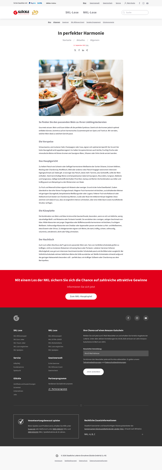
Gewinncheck (53, 370)
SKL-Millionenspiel (20, 336)
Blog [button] (84, 3)
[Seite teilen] (75, 50)
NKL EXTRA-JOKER (55, 339)
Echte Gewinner (53, 363)
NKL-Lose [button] (90, 12)
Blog (49, 22)
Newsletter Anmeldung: (92, 349)
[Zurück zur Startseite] (26, 12)
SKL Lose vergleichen (21, 346)
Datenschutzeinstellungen (98, 461)
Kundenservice (19, 367)
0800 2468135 (58, 429)
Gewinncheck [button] (107, 3)
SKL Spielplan (18, 350)
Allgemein (56, 22)
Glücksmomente (108, 22)
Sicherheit (17, 387)
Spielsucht (17, 370)
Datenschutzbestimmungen (115, 362)
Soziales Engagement (94, 22)
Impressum (58, 461)
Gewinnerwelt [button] (94, 3)
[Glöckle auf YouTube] (147, 3)
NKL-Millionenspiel (55, 336)
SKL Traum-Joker (19, 343)
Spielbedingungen (71, 461)
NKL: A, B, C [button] (89, 434)
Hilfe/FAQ (17, 363)
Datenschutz (83, 461)
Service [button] (118, 3)
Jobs (15, 394)
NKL (87, 45)
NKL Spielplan (53, 350)
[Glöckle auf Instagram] (143, 3)
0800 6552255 (33, 432)
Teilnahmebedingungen (92, 362)
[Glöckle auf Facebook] (139, 3)
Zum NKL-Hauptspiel (81, 296)
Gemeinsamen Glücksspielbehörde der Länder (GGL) (104, 429)
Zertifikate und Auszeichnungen (24, 384)
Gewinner (65, 22)
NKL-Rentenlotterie (55, 343)
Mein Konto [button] (129, 3)
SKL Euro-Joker (19, 339)
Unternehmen (18, 391)
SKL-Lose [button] (72, 12)
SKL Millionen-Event (77, 22)
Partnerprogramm (57, 389)
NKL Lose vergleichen (55, 346)
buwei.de (31, 429)
